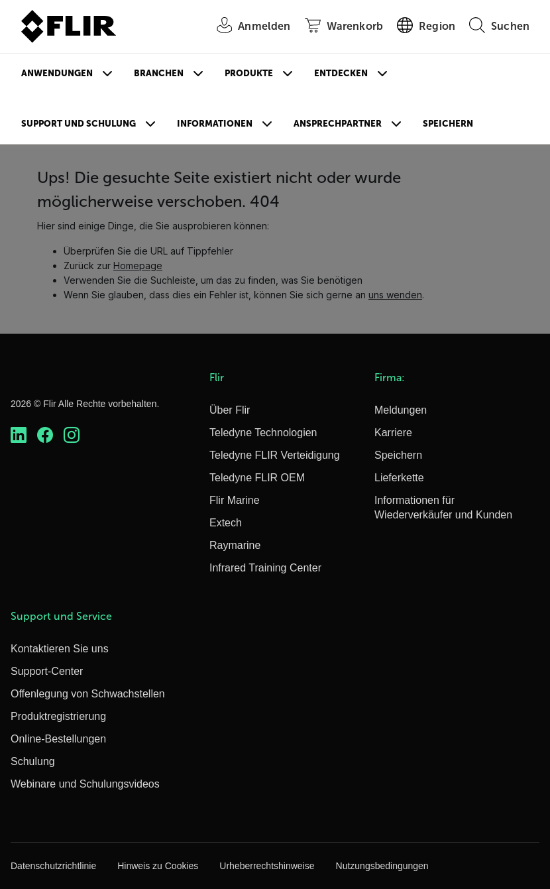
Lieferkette (399, 477)
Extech (225, 522)
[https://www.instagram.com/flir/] (72, 435)
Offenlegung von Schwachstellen (88, 693)
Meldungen (400, 410)
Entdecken (341, 73)
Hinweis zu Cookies (157, 865)
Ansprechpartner (338, 124)
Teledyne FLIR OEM (257, 477)
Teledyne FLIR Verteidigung (274, 455)
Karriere (393, 432)
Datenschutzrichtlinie (53, 865)
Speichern (448, 124)
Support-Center (47, 671)
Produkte (249, 73)
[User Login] (246, 27)
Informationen (214, 124)
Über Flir (229, 410)
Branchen (159, 73)
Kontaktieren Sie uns (60, 648)
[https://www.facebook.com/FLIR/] (45, 435)
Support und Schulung (78, 124)
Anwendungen (57, 73)
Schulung (33, 761)
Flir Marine (234, 500)
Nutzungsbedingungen (382, 865)
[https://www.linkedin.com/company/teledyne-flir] (19, 435)
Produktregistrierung (58, 716)
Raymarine (234, 545)
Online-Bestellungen (58, 738)
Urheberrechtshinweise (266, 865)
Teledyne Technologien (263, 432)
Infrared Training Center (265, 567)
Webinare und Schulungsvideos (85, 784)
